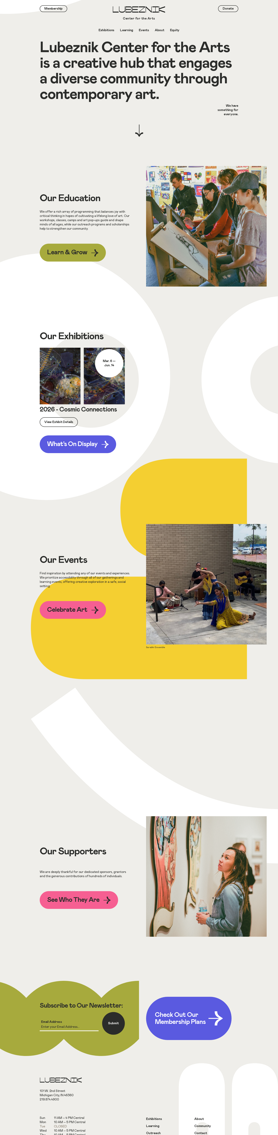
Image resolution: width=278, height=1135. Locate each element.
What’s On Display (78, 444)
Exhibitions (154, 1119)
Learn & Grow (72, 252)
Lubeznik (139, 13)
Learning (152, 1126)
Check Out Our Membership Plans (189, 1018)
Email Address (51, 1022)
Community (202, 1126)
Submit (113, 1023)
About (199, 1119)
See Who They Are (79, 900)
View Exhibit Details (58, 422)
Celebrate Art (73, 610)
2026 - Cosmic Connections (78, 409)
